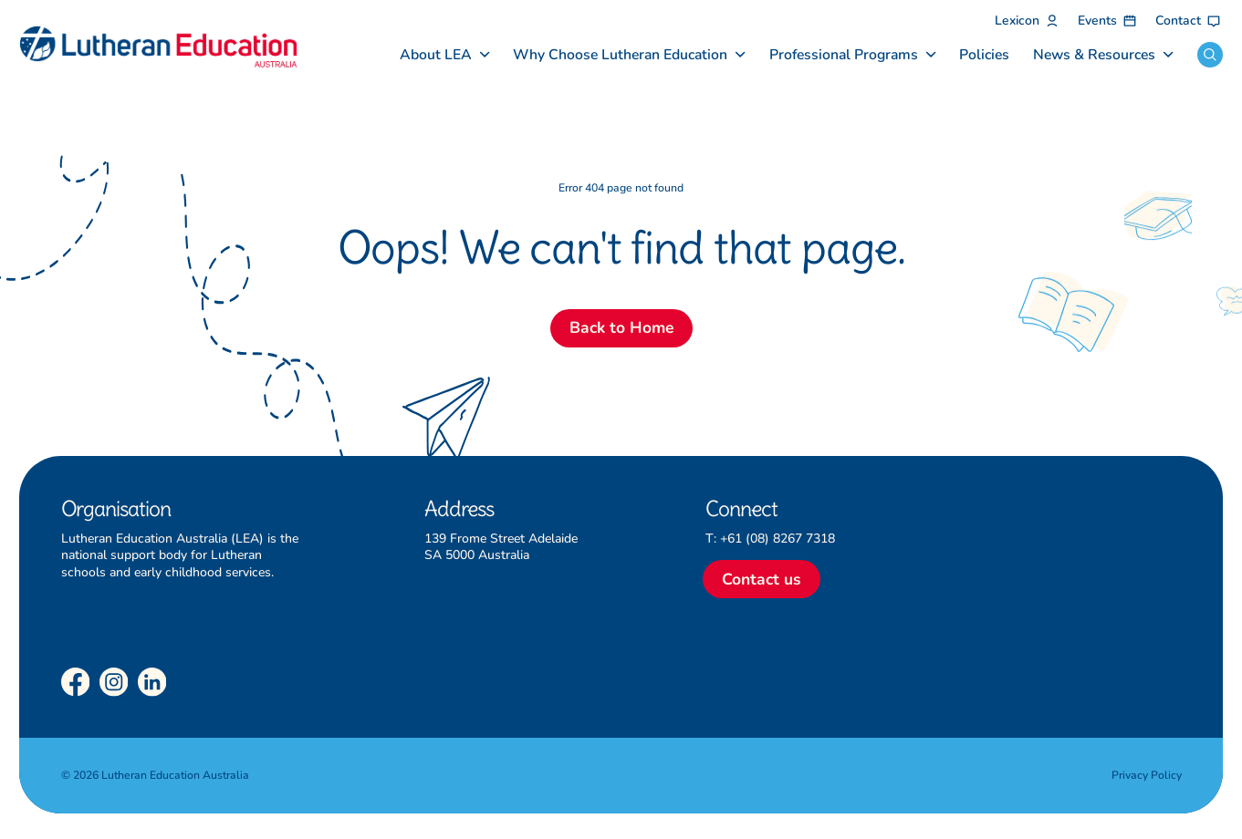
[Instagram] (114, 682)
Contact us (761, 579)
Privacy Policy (1147, 775)
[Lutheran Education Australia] (158, 47)
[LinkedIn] (152, 682)
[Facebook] (75, 682)
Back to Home (621, 327)
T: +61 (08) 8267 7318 (770, 538)
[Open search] (1210, 54)
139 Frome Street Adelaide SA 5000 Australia (501, 547)
